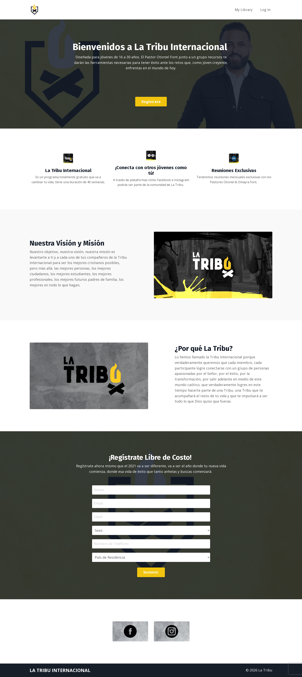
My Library (244, 9)
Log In (265, 9)
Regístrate (151, 101)
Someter (151, 572)
